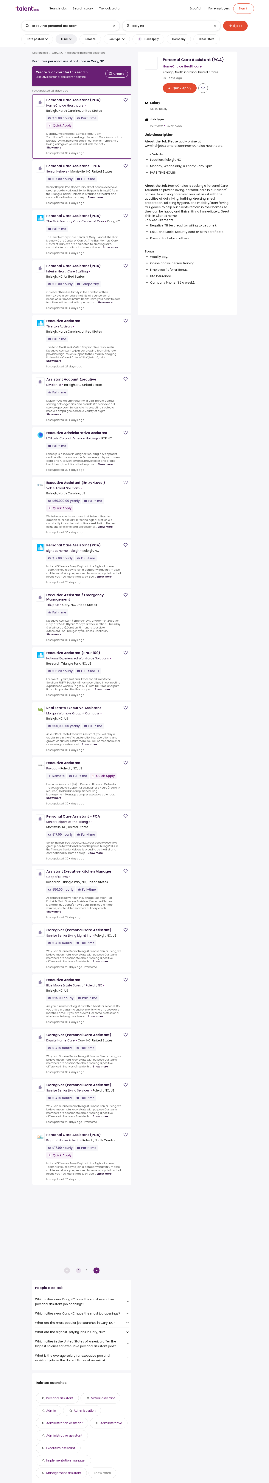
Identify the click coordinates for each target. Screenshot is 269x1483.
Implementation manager (66, 1460)
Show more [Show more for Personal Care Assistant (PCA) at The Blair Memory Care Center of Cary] (110, 244)
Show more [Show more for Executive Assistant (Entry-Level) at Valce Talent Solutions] (105, 523)
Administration (85, 1410)
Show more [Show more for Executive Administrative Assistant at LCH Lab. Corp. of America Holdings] (105, 461)
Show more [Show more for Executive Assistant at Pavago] (53, 794)
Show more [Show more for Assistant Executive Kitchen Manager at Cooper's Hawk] (53, 908)
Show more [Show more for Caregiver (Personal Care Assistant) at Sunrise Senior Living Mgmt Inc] (100, 958)
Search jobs (40, 53)
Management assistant (63, 1473)
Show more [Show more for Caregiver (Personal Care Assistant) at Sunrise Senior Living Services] (100, 1113)
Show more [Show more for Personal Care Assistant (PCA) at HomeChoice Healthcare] (53, 144)
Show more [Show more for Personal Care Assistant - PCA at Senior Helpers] (95, 194)
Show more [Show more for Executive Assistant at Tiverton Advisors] (53, 357)
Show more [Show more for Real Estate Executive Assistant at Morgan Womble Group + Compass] (89, 741)
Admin (51, 1410)
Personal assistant (59, 1398)
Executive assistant (60, 1448)
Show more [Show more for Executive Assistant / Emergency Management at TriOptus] (53, 631)
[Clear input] (114, 25)
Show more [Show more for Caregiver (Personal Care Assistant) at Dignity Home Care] (100, 1063)
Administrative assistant (64, 1435)
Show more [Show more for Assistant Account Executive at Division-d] (53, 411)
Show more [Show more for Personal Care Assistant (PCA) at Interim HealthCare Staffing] (104, 299)
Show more (102, 1473)
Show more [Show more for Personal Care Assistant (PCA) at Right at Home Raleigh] (104, 573)
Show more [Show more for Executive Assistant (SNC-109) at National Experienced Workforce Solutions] (102, 686)
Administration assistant (64, 1423)
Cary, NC (57, 53)
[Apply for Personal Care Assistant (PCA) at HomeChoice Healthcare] (180, 88)
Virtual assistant (103, 1398)
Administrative (111, 1423)
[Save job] (125, 96)
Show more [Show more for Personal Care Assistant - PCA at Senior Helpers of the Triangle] (95, 849)
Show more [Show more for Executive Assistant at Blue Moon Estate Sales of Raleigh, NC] (95, 1013)
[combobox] (70, 25)
